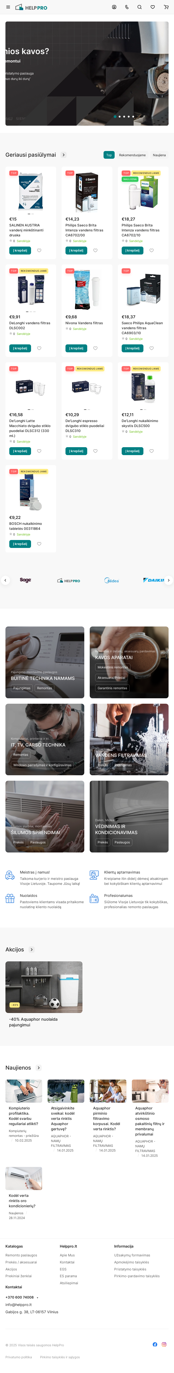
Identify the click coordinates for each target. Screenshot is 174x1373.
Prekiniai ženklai (18, 1276)
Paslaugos (38, 842)
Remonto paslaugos (21, 1255)
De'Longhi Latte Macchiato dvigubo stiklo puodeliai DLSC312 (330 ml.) (30, 428)
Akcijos (11, 1269)
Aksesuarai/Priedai (111, 677)
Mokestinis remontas (113, 667)
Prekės (103, 765)
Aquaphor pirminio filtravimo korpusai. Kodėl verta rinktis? (106, 1118)
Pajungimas (21, 688)
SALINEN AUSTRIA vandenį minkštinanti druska (26, 230)
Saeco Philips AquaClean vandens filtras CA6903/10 (142, 328)
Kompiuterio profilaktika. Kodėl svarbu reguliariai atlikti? (23, 1116)
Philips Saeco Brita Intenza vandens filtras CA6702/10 (141, 230)
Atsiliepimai (69, 1283)
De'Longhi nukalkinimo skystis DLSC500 (140, 423)
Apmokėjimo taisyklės (131, 1262)
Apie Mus (67, 1255)
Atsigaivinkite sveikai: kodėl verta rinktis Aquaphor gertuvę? (63, 1118)
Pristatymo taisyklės (130, 1269)
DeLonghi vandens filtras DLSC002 (29, 325)
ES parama (68, 1276)
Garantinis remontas (112, 688)
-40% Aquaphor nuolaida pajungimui (33, 1022)
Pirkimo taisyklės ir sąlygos (60, 1357)
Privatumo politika (18, 1357)
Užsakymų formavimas (132, 1255)
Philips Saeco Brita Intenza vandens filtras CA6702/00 (84, 230)
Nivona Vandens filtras (84, 323)
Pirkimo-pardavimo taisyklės (137, 1276)
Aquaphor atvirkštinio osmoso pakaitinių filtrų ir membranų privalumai (149, 1121)
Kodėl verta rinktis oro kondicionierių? (22, 1200)
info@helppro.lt (18, 1304)
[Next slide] (168, 580)
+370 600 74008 (19, 1297)
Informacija (123, 1246)
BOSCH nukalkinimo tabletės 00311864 (25, 526)
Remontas (44, 688)
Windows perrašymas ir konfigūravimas (42, 765)
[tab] (115, 116)
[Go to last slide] (5, 580)
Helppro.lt (68, 1246)
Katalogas (14, 1246)
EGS (63, 1269)
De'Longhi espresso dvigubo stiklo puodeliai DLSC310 (84, 426)
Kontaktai (67, 1262)
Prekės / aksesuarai (21, 1262)
